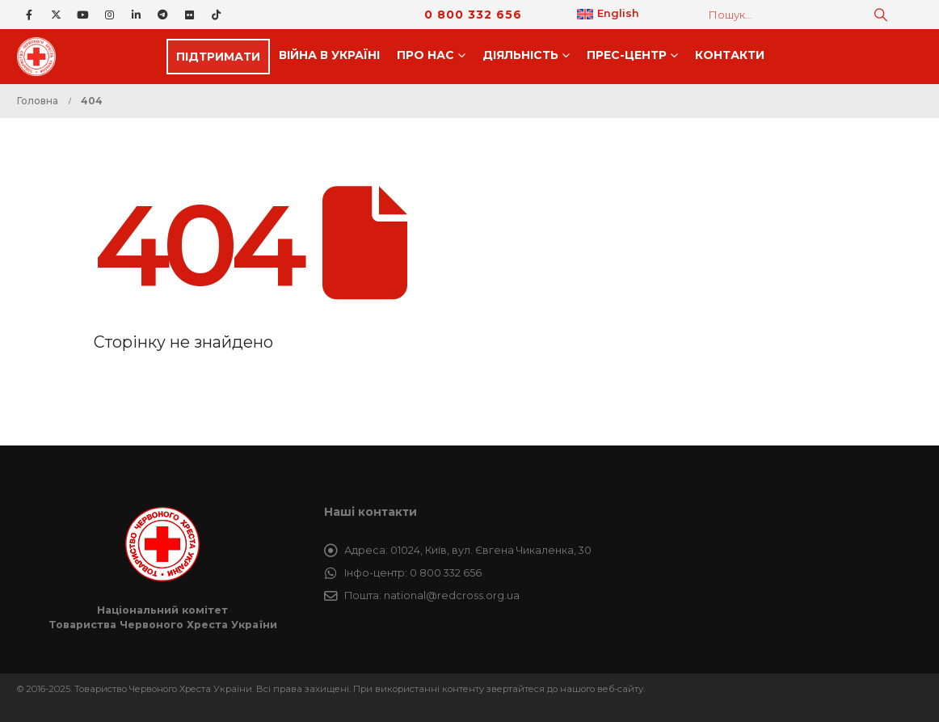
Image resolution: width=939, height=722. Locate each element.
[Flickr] (189, 14)
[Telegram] (162, 14)
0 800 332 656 (473, 14)
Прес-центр (627, 55)
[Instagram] (109, 14)
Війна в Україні (329, 55)
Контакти (729, 55)
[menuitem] (608, 14)
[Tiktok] (215, 14)
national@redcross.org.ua (452, 595)
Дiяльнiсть (520, 55)
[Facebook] (29, 14)
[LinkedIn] (135, 14)
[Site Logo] (41, 56)
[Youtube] (82, 14)
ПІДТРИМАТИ (218, 56)
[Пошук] (880, 14)
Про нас (425, 55)
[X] (55, 14)
